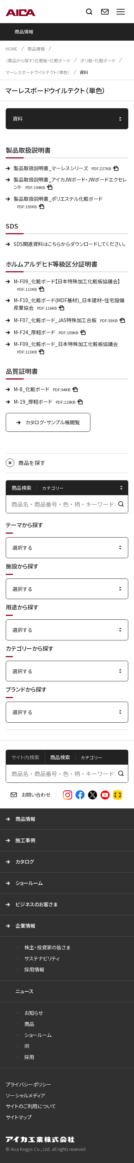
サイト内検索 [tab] (25, 757)
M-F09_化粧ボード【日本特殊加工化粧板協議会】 (67, 285)
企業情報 (25, 925)
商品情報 (36, 49)
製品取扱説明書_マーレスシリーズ (67, 168)
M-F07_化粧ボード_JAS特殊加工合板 (70, 320)
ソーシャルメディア (25, 1095)
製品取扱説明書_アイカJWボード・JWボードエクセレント (70, 183)
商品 (29, 1023)
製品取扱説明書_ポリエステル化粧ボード (58, 202)
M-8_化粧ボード (47, 389)
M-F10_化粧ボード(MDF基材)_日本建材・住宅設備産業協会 (69, 304)
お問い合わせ (35, 794)
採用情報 (34, 969)
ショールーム (29, 882)
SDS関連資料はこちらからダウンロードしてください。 (70, 243)
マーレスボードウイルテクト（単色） (38, 72)
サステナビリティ (42, 958)
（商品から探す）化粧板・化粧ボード (38, 60)
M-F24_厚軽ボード (51, 332)
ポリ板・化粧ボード (97, 60)
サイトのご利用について (31, 1106)
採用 (29, 1056)
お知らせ (33, 1012)
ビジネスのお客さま (36, 904)
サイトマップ (19, 1117)
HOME (12, 49)
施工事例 (25, 840)
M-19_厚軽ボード (49, 401)
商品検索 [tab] (60, 757)
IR (26, 1045)
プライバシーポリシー (28, 1084)
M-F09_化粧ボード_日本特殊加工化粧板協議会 (66, 347)
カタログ (24, 861)
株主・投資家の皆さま (47, 947)
